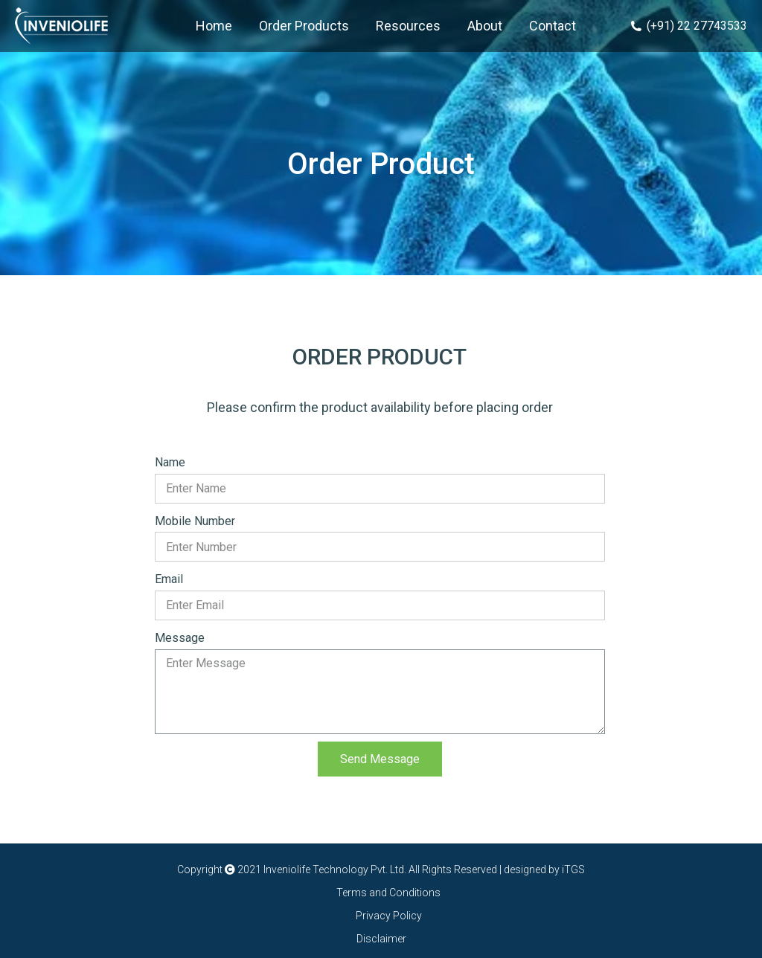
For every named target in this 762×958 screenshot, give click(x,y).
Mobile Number (195, 521)
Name (170, 462)
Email (169, 579)
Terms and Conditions (388, 892)
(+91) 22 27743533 (688, 26)
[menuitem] (214, 26)
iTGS (572, 869)
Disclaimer (381, 939)
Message (180, 638)
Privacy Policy (389, 916)
